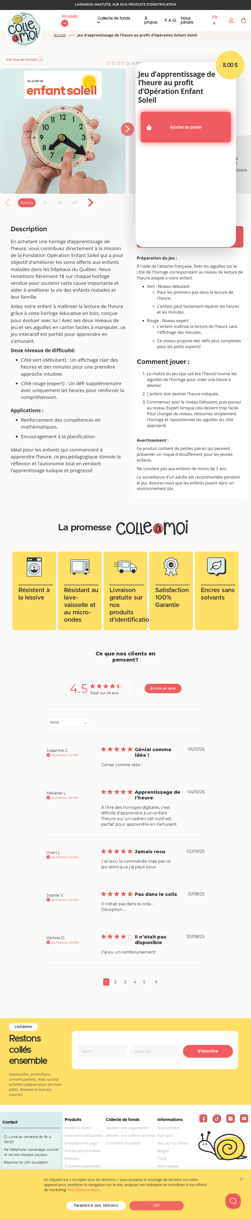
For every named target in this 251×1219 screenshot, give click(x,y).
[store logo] (24, 29)
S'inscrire (208, 1051)
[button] (217, 20)
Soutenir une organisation (127, 1127)
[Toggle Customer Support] (233, 1201)
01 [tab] (45, 203)
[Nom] (102, 1051)
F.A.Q (161, 1158)
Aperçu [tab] (26, 203)
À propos (150, 20)
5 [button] (144, 982)
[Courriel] (155, 1051)
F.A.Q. (171, 20)
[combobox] (68, 722)
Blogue (163, 1150)
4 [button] (135, 982)
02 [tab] (59, 203)
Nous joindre (187, 20)
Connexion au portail (123, 1143)
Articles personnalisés (83, 1150)
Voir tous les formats (22, 60)
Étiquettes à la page (81, 1143)
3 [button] (125, 982)
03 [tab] (74, 203)
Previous (7, 202)
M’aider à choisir (78, 1127)
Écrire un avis (163, 688)
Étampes (72, 1158)
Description (29, 229)
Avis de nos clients (172, 1143)
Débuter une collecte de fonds (131, 1135)
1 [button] (106, 982)
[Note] (68, 722)
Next (90, 202)
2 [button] (115, 982)
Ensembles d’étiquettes (84, 1135)
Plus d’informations (84, 1189)
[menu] (74, 20)
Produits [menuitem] (69, 17)
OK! (156, 1206)
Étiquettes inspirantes (83, 1166)
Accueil (60, 35)
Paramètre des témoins (96, 1206)
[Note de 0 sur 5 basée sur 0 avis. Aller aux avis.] (125, 63)
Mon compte (168, 1166)
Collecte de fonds (114, 18)
